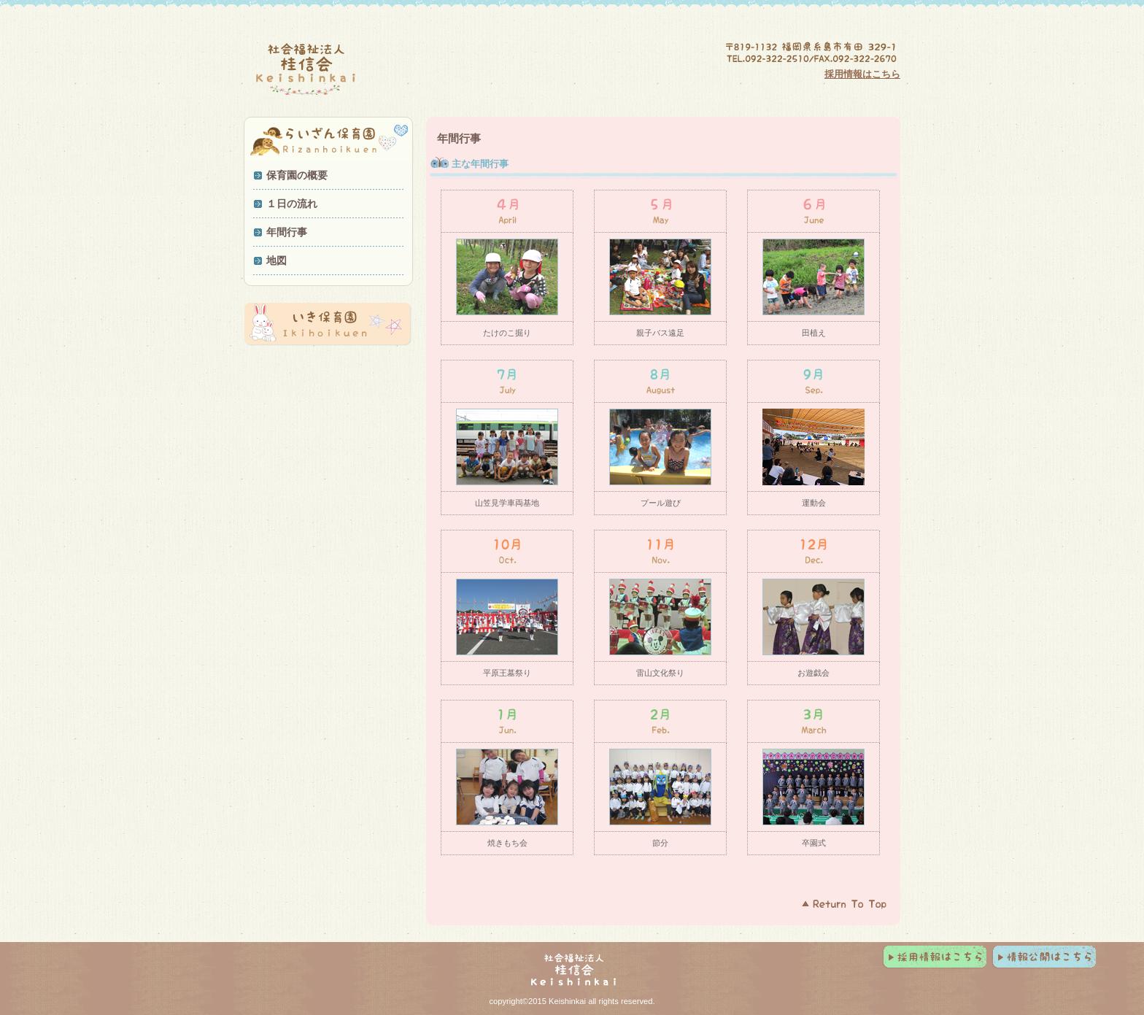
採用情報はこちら (862, 74)
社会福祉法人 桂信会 (386, 70)
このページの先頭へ (845, 903)
